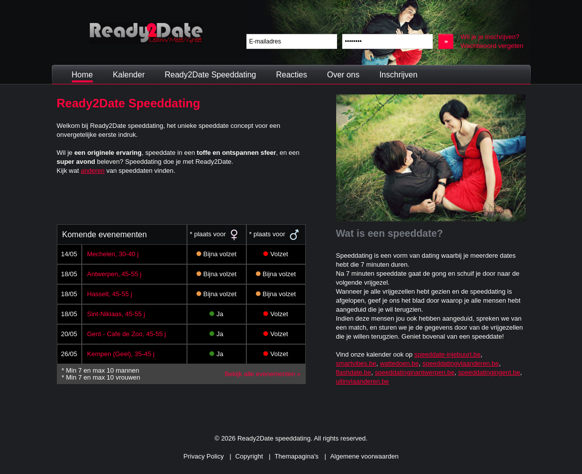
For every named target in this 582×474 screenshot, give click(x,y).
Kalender (129, 74)
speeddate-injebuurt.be (447, 354)
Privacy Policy (204, 456)
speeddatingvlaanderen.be (460, 363)
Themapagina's (296, 456)
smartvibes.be (356, 363)
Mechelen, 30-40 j (113, 254)
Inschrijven (398, 74)
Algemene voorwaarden (364, 456)
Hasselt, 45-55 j (109, 294)
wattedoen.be (399, 363)
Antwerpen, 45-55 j (114, 274)
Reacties (291, 74)
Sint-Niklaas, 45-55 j (116, 314)
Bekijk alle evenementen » (263, 374)
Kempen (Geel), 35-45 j (121, 354)
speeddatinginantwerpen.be (415, 372)
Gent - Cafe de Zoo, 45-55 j (126, 334)
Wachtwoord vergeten (492, 45)
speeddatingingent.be (489, 372)
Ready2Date (146, 33)
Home (82, 74)
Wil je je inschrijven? (490, 36)
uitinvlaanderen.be (362, 381)
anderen (93, 170)
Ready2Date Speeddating (210, 74)
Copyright (249, 456)
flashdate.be (354, 372)
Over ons (343, 74)
